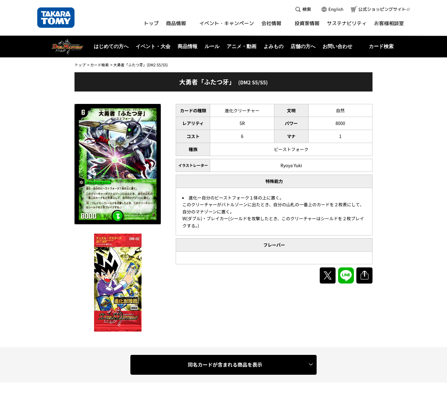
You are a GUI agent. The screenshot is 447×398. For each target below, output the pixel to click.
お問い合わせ (337, 46)
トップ (80, 64)
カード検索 (99, 64)
